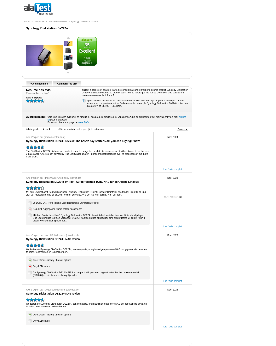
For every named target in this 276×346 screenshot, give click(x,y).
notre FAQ (83, 122)
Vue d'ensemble (39, 83)
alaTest (27, 22)
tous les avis (38, 9)
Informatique (38, 22)
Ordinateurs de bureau (57, 22)
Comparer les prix (67, 83)
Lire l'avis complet (173, 169)
